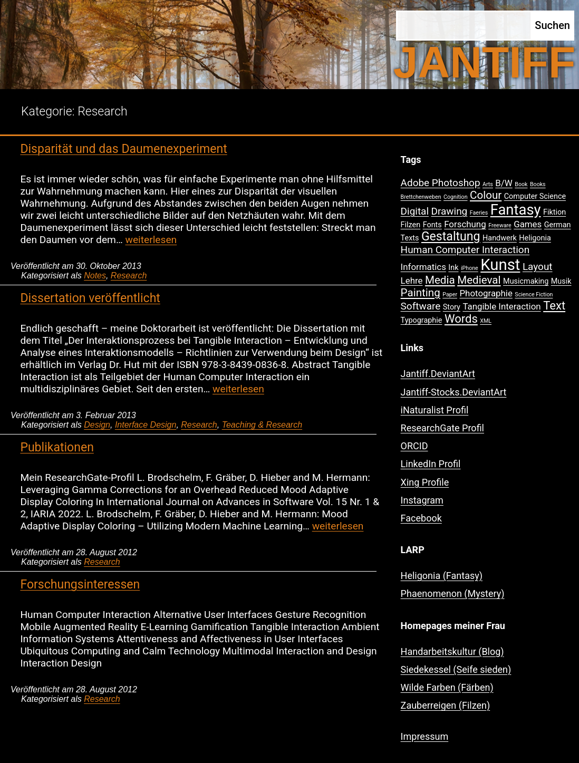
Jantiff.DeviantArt (438, 373)
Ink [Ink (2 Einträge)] (453, 267)
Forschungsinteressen (80, 584)
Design (97, 424)
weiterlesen (151, 240)
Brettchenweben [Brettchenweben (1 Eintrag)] (421, 197)
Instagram (422, 500)
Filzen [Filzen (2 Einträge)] (411, 224)
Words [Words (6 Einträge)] (461, 318)
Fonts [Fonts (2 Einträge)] (432, 224)
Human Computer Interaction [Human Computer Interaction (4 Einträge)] (465, 250)
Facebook (421, 518)
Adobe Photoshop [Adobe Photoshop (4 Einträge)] (440, 183)
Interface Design (146, 424)
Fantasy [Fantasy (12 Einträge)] (515, 209)
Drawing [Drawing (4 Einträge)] (449, 211)
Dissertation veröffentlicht (90, 298)
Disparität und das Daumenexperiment (123, 149)
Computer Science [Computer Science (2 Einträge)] (535, 196)
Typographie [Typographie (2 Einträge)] (421, 320)
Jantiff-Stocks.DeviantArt (454, 392)
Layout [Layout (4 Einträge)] (538, 266)
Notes (95, 275)
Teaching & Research (262, 424)
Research (129, 275)
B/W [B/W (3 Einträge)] (503, 183)
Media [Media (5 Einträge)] (440, 280)
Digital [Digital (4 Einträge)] (415, 211)
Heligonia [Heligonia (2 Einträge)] (535, 238)
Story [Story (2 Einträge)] (451, 307)
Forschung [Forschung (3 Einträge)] (465, 224)
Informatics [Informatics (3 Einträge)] (423, 267)
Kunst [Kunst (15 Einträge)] (500, 265)
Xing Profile (425, 482)
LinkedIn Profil (431, 463)
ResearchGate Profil (442, 427)
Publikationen (56, 447)
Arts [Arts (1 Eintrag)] (487, 184)
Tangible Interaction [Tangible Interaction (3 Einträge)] (501, 306)
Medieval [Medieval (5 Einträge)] (478, 280)
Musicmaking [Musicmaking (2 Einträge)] (525, 281)
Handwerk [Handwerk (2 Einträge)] (499, 238)
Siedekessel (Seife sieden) (456, 669)
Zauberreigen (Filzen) (445, 705)
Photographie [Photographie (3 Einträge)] (485, 293)
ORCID (414, 445)
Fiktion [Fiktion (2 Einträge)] (554, 212)
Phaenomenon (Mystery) (453, 593)
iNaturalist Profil (435, 410)
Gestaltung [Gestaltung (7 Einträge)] (450, 236)
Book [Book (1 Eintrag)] (521, 184)
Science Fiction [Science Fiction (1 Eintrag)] (534, 294)
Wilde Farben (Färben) (447, 687)
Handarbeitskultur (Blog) (452, 651)
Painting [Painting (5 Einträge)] (420, 292)
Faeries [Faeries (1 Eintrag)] (479, 212)
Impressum (425, 736)
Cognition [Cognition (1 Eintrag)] (455, 197)
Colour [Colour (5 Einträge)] (485, 195)
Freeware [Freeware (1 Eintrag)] (500, 225)
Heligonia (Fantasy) (441, 575)
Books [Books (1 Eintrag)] (538, 184)
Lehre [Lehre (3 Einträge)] (412, 280)
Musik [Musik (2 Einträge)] (561, 281)
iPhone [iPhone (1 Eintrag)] (469, 268)
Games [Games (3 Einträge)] (528, 224)
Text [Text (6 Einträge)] (554, 305)
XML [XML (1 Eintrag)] (485, 320)
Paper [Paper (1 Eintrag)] (449, 294)
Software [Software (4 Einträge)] (421, 306)
